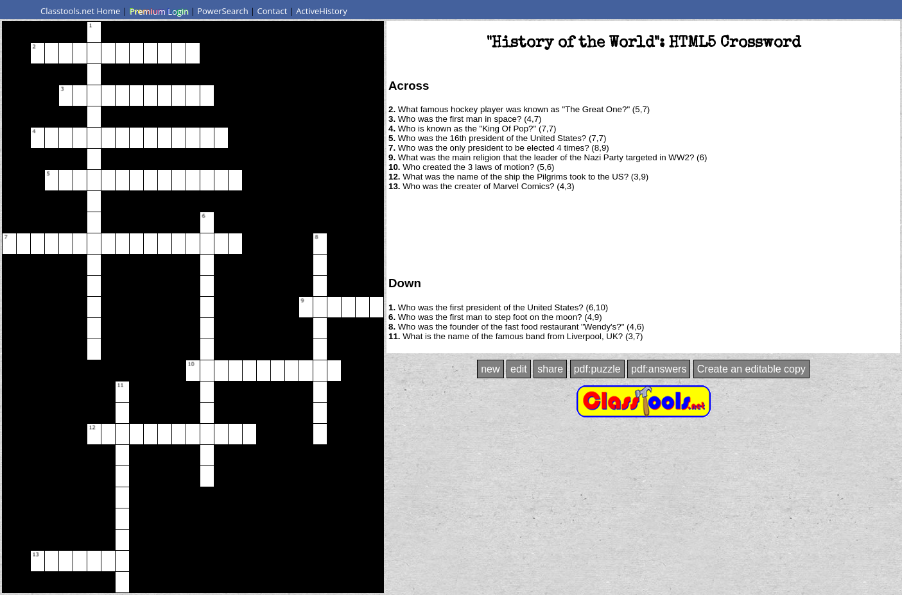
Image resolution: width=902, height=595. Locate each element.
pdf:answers (658, 369)
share (550, 369)
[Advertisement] (643, 233)
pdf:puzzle (597, 369)
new (490, 369)
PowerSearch (222, 11)
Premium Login (158, 11)
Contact (272, 11)
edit (518, 369)
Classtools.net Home (80, 11)
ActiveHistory (321, 11)
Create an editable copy (751, 369)
